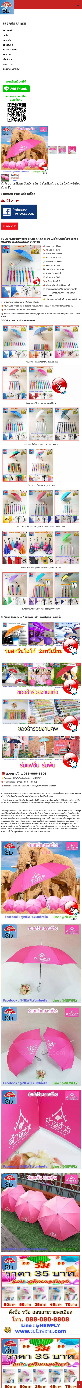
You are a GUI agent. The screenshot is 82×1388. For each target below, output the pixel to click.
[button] (78, 5)
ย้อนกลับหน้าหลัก (9, 226)
